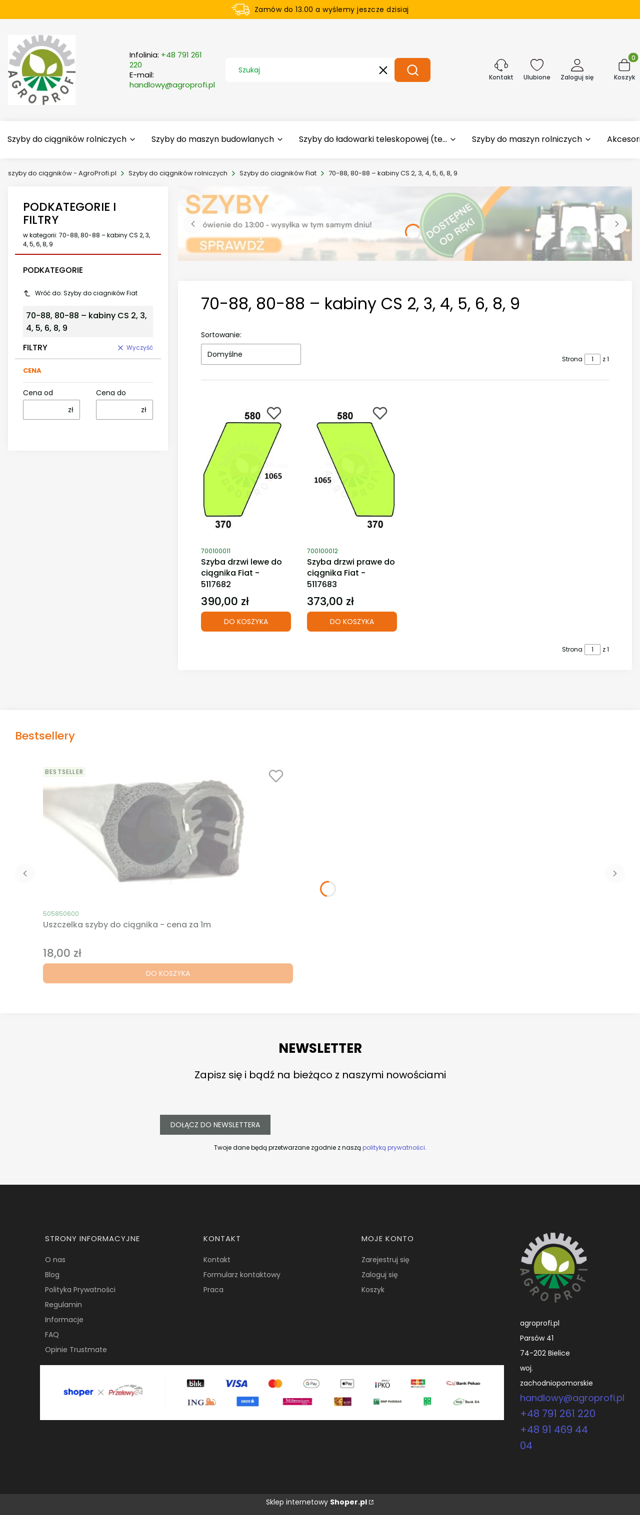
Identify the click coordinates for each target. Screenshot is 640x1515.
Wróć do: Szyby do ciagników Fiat (80, 293)
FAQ (52, 1335)
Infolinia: (166, 60)
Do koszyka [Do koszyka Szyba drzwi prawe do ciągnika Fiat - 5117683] (352, 622)
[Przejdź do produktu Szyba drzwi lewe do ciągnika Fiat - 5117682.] (246, 470)
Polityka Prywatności (80, 1290)
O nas (55, 1260)
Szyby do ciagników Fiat (278, 173)
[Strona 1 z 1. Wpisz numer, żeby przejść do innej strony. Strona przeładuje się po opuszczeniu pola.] (592, 359)
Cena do (111, 393)
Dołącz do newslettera (215, 1125)
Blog (52, 1275)
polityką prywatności (393, 1147)
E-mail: (172, 80)
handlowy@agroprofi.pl (572, 1398)
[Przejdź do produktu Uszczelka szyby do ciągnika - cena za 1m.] (168, 833)
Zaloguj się (380, 1275)
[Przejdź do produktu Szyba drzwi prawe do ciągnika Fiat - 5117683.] (352, 470)
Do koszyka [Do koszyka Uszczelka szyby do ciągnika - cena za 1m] (168, 973)
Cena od (38, 393)
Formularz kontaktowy (242, 1275)
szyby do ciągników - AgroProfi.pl (62, 173)
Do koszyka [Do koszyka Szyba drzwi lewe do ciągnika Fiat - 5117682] (246, 622)
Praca (214, 1290)
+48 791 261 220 (558, 1414)
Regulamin (63, 1305)
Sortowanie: (221, 335)
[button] (412, 70)
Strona (572, 359)
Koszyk (373, 1290)
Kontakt (217, 1260)
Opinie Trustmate (76, 1350)
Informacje (64, 1320)
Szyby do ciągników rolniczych (178, 173)
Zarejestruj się (386, 1260)
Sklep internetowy (316, 1502)
